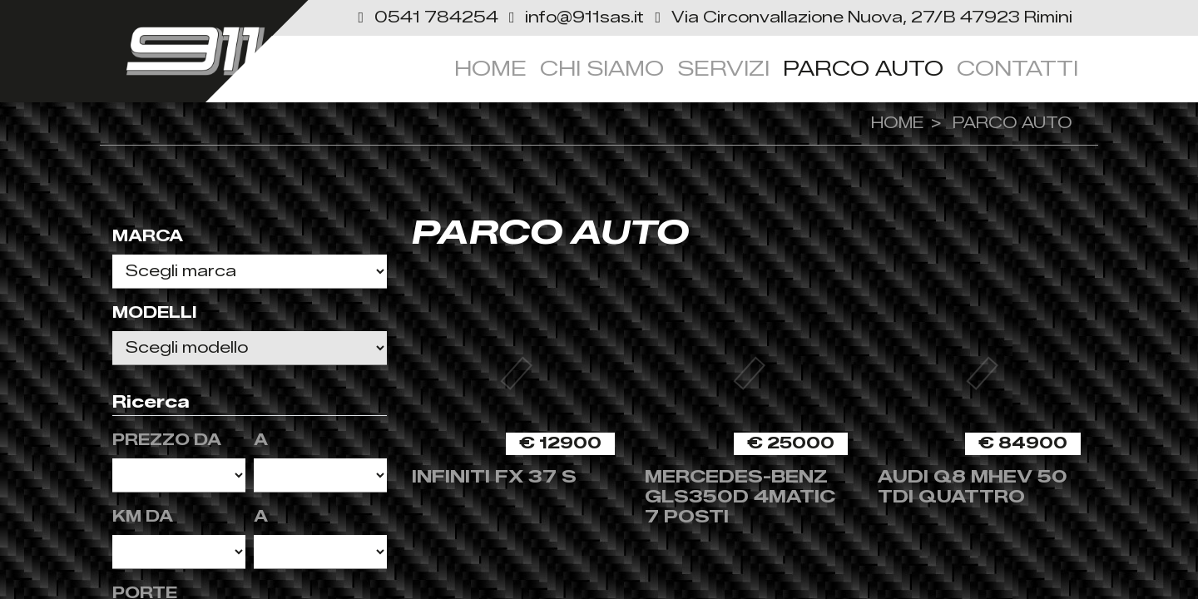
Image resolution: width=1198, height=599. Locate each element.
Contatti (1017, 69)
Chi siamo (602, 69)
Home (490, 69)
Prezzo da (166, 440)
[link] (860, 17)
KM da (142, 516)
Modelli (154, 313)
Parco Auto (863, 69)
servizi (723, 69)
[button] (426, 17)
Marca (147, 236)
